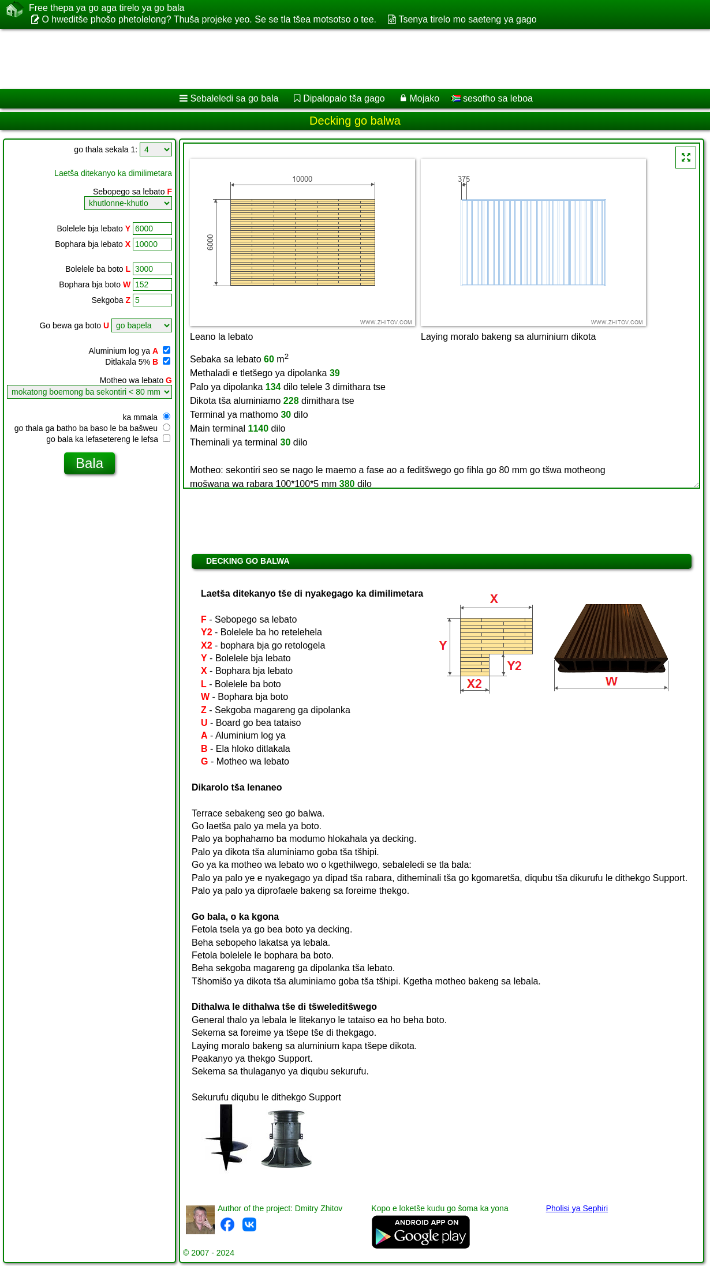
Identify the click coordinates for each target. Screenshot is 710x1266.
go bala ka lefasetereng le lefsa (108, 439)
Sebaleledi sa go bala (234, 98)
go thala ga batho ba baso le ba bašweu (92, 428)
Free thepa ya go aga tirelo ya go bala (107, 8)
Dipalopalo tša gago (343, 98)
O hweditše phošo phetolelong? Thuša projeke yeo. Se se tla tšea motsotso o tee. (209, 19)
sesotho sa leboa (492, 98)
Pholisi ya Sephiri (577, 1208)
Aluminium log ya (129, 350)
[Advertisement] (294, 59)
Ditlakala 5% (137, 361)
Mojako (425, 98)
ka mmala (146, 417)
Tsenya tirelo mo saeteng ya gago (467, 19)
